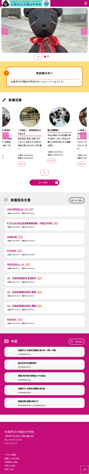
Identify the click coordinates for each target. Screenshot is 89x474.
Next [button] (84, 31)
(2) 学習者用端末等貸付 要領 (22, 291)
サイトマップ (11, 443)
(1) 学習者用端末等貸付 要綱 (22, 305)
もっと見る (43, 182)
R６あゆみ (12, 319)
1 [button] (45, 57)
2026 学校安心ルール (17, 209)
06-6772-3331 (15, 439)
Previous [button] (4, 31)
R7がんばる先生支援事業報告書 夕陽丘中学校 (30, 223)
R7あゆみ (12, 250)
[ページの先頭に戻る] (85, 470)
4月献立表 (12, 236)
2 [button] (48, 57)
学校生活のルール (16, 264)
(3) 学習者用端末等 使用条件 (22, 278)
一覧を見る (78, 341)
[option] (44, 30)
